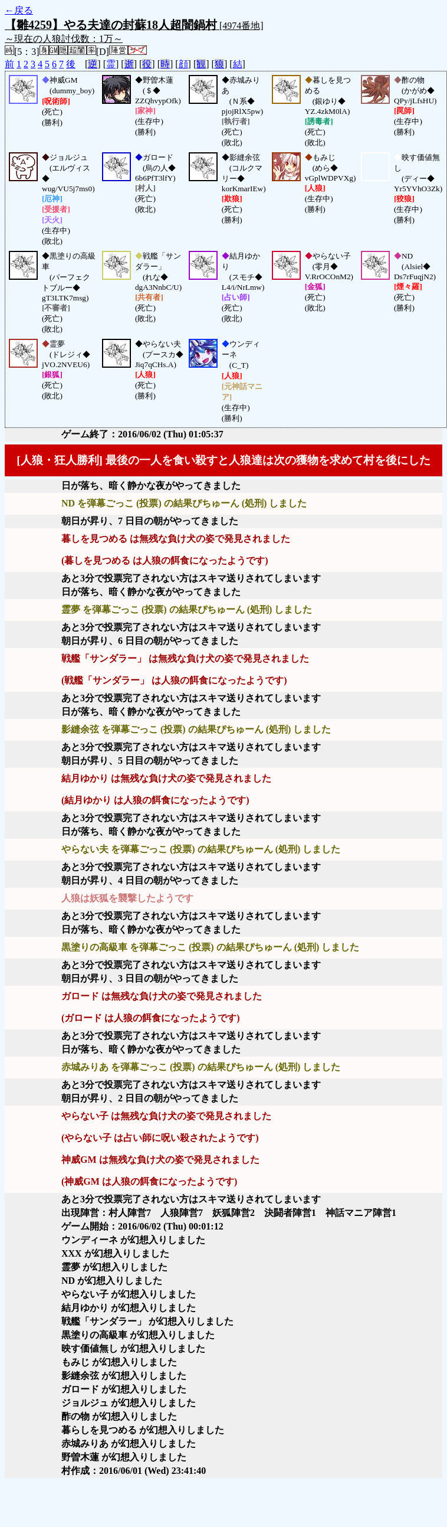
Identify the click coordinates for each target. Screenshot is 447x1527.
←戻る (19, 10)
